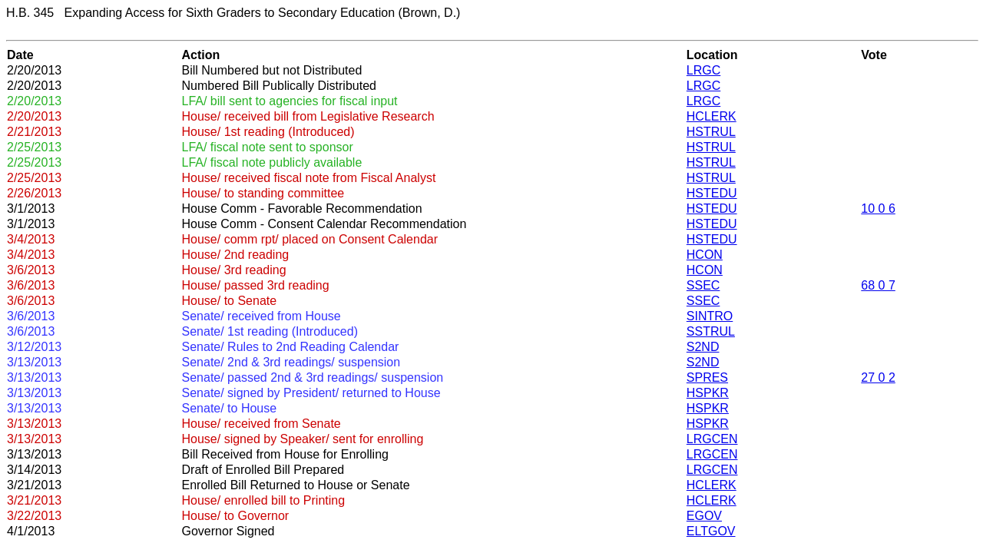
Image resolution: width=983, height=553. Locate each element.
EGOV (704, 515)
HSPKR (708, 392)
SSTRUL (711, 331)
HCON (705, 254)
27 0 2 (878, 377)
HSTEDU (712, 193)
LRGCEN (712, 438)
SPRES (707, 377)
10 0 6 (878, 208)
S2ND (703, 346)
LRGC (703, 70)
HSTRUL (711, 131)
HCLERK (711, 116)
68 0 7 (878, 285)
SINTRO (710, 316)
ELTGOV (711, 531)
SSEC (703, 285)
